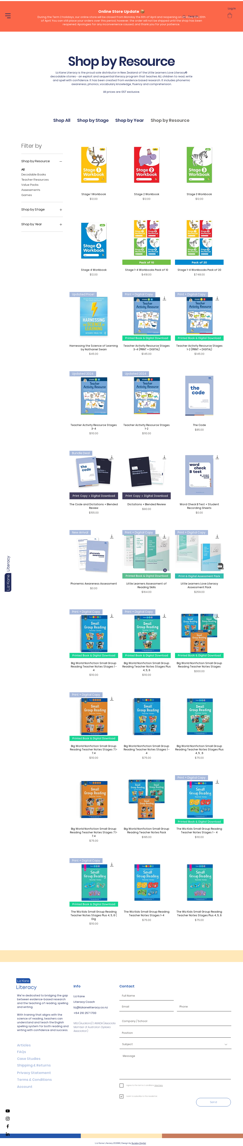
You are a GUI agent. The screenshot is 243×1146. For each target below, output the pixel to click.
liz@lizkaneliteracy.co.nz (91, 1007)
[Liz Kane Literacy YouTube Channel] (7, 1111)
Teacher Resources (35, 179)
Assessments (30, 189)
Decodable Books (33, 174)
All (23, 169)
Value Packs (29, 184)
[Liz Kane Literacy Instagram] (7, 1118)
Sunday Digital (139, 1143)
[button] (8, 15)
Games (26, 195)
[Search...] (202, 16)
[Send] (213, 1102)
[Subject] (175, 1044)
